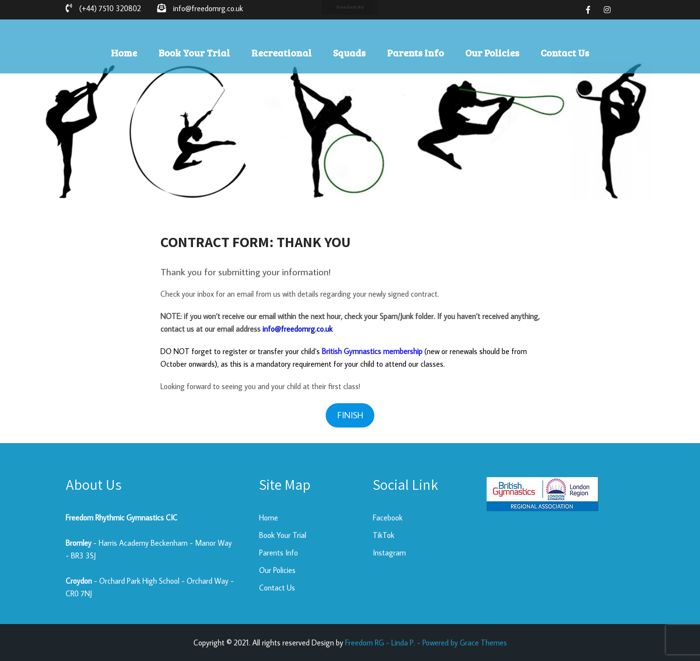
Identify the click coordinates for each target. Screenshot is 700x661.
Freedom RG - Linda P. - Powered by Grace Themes (426, 642)
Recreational (281, 52)
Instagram (389, 552)
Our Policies (492, 52)
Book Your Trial (194, 52)
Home (124, 52)
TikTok (383, 535)
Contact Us (565, 52)
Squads (349, 52)
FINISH (350, 415)
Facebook (387, 517)
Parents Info (415, 52)
